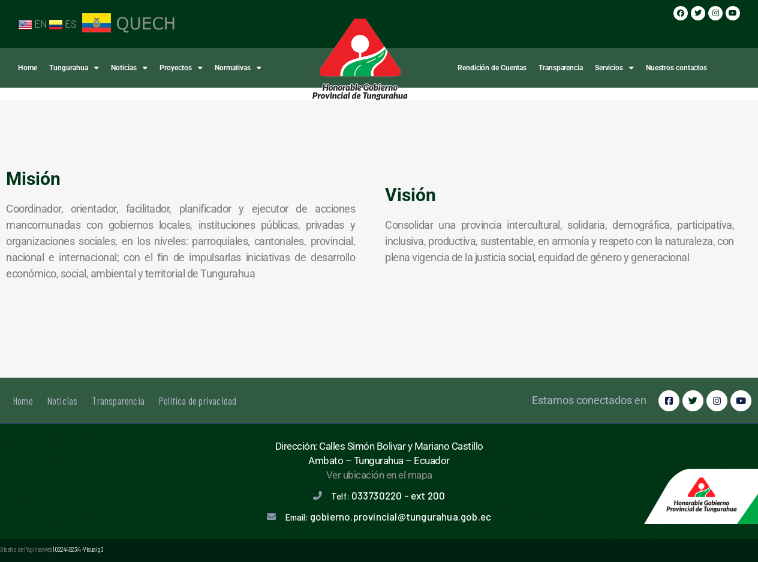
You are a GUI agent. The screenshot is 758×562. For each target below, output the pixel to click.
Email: (388, 517)
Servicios (614, 67)
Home (27, 68)
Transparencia (561, 68)
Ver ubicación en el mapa (379, 475)
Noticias (129, 67)
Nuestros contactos (676, 68)
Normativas (238, 67)
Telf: (388, 496)
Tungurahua (74, 67)
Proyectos (181, 67)
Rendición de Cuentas (492, 68)
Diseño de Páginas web (26, 549)
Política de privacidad (197, 400)
